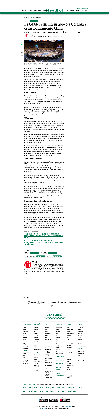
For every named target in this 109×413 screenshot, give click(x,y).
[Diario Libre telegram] (57, 318)
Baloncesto (59, 327)
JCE (24, 356)
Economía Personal (47, 375)
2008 (52, 391)
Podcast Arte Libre (48, 346)
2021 (41, 388)
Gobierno (25, 363)
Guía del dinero (82, 346)
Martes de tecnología (36, 366)
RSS (79, 356)
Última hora (60, 356)
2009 (47, 391)
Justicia (25, 335)
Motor (57, 333)
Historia (36, 363)
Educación (25, 331)
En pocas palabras (47, 368)
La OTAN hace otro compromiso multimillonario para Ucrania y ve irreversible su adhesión (44, 242)
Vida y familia (48, 358)
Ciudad (24, 329)
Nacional (25, 327)
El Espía (69, 337)
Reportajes (25, 348)
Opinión (77, 10)
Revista (67, 10)
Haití (68, 357)
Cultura (47, 331)
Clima (35, 359)
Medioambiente (38, 355)
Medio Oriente (70, 365)
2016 (69, 388)
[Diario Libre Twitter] (51, 318)
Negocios (36, 335)
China (49, 256)
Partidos (25, 353)
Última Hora (23, 10)
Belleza (47, 337)
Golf (57, 335)
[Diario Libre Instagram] (48, 318)
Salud (24, 333)
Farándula (47, 333)
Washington (32, 37)
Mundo (39, 10)
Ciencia (36, 357)
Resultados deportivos (59, 346)
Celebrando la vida (48, 363)
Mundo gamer (81, 344)
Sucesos (25, 339)
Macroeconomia (38, 349)
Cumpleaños (81, 353)
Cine (46, 329)
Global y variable (36, 346)
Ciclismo (58, 337)
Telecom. (36, 344)
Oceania (69, 372)
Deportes (72, 10)
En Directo (69, 335)
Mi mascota (48, 349)
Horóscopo (81, 358)
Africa (68, 369)
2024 (24, 388)
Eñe (46, 360)
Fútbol (57, 329)
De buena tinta (70, 333)
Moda (46, 335)
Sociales (47, 342)
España (69, 359)
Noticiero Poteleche (69, 340)
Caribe (68, 374)
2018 (58, 388)
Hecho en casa (82, 342)
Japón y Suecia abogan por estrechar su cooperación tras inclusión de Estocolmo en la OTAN (43, 236)
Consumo (36, 339)
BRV (57, 351)
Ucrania (44, 253)
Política (35, 10)
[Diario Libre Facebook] (45, 318)
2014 (80, 388)
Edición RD (59, 364)
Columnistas (70, 343)
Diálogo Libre (26, 344)
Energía (36, 337)
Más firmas (70, 347)
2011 (35, 391)
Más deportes (59, 344)
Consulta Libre (48, 377)
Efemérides (81, 351)
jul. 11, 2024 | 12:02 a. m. (44, 37)
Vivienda (36, 342)
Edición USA (60, 360)
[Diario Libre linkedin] (54, 318)
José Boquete (26, 346)
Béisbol (58, 331)
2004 (74, 391)
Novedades (48, 344)
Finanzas (36, 327)
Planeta (81, 10)
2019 (52, 388)
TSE (24, 358)
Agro (35, 331)
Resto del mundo (69, 376)
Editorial (69, 331)
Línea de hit (59, 349)
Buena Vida (48, 339)
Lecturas (69, 345)
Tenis (57, 339)
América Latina (71, 355)
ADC (68, 327)
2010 (41, 391)
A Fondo (25, 342)
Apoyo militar (30, 256)
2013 (24, 391)
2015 (74, 388)
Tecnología (37, 361)
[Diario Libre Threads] (60, 318)
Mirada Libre (70, 329)
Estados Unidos (71, 353)
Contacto (44, 408)
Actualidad (30, 10)
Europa (68, 361)
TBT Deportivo (59, 353)
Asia (68, 367)
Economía (45, 10)
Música (47, 327)
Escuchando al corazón (49, 371)
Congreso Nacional (25, 360)
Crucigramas (81, 360)
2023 (30, 388)
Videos (86, 10)
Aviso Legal (68, 406)
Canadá (69, 363)
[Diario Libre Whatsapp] (63, 318)
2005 (69, 391)
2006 (63, 391)
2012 (30, 391)
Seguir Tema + (34, 21)
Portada (26, 17)
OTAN (27, 253)
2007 (58, 391)
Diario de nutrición (47, 355)
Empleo (36, 333)
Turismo (36, 329)
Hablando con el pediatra (48, 352)
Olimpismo (59, 342)
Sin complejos (48, 365)
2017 (63, 388)
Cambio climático (36, 369)
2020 (47, 388)
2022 (35, 388)
